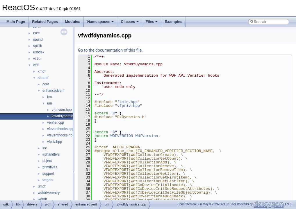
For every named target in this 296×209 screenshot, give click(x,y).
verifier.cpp (55, 122)
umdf (42, 186)
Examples (173, 21)
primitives (49, 167)
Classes (129, 21)
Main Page (15, 21)
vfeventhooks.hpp (60, 135)
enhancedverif (53, 91)
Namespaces (100, 21)
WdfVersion (146, 135)
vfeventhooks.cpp (60, 129)
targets (47, 180)
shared (43, 78)
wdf (36, 65)
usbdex (38, 52)
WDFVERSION (121, 135)
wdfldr (42, 199)
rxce (36, 33)
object (47, 161)
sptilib (37, 46)
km (49, 97)
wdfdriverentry (49, 193)
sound (38, 39)
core (45, 84)
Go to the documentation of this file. (110, 50)
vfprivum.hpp (62, 110)
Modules (72, 21)
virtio (36, 59)
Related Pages (45, 21)
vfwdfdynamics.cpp (66, 116)
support (48, 174)
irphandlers (51, 154)
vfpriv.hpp (54, 142)
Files (152, 21)
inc (44, 148)
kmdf (41, 71)
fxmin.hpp (127, 102)
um (49, 103)
